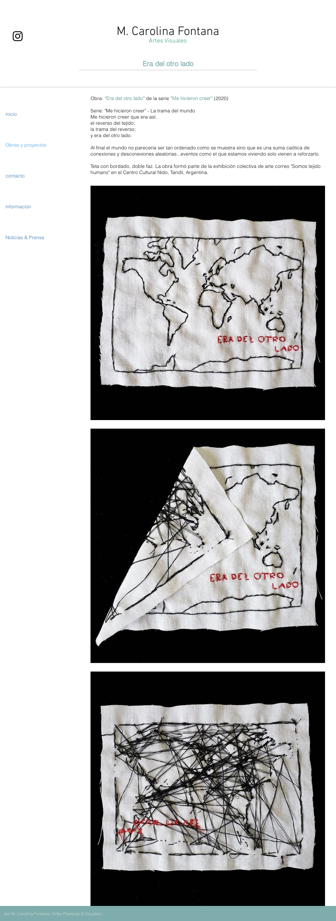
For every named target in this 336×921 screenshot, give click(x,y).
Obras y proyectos (25, 145)
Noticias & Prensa (24, 237)
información (18, 207)
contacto (15, 176)
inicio (11, 114)
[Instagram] (17, 36)
